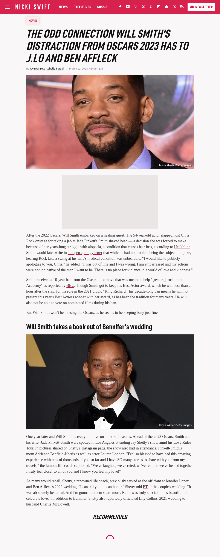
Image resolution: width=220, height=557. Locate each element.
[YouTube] (128, 7)
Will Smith (70, 235)
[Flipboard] (159, 7)
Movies (33, 20)
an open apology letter (85, 252)
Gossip (102, 6)
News (63, 6)
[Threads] (174, 7)
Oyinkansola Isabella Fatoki (47, 68)
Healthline (182, 247)
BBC (70, 285)
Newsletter (201, 7)
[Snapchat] (166, 7)
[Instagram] (135, 7)
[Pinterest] (151, 7)
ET (145, 487)
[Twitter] (143, 7)
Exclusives (82, 6)
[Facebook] (120, 7)
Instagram (89, 448)
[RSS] (182, 7)
